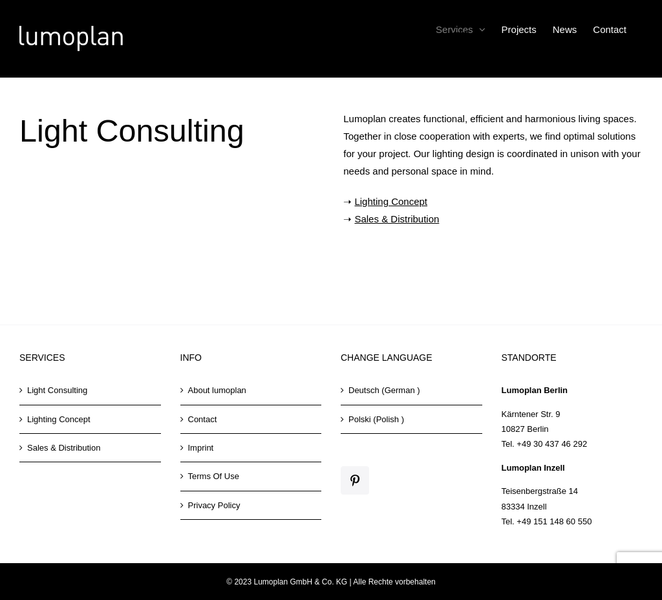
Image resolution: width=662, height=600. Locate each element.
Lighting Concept (390, 201)
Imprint (201, 448)
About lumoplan (217, 390)
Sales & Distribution (396, 218)
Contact (202, 419)
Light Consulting (57, 390)
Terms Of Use (213, 476)
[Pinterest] (355, 480)
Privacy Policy (214, 505)
